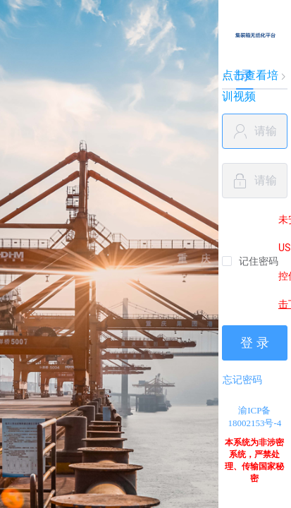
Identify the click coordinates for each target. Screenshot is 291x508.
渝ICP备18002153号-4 (254, 416)
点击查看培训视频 (250, 85)
